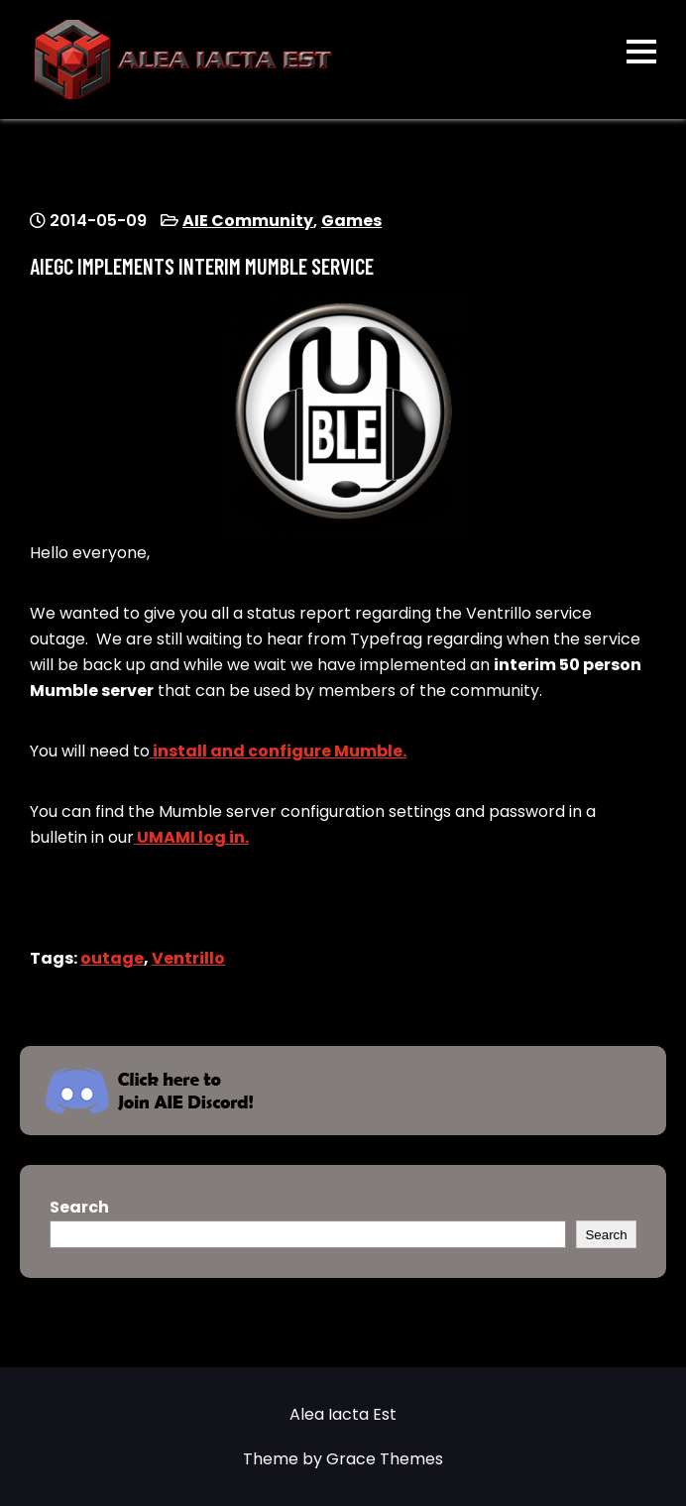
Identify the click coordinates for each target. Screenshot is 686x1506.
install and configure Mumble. (278, 751)
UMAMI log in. (191, 837)
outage (112, 958)
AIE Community (247, 220)
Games (351, 220)
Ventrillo (188, 958)
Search (79, 1207)
